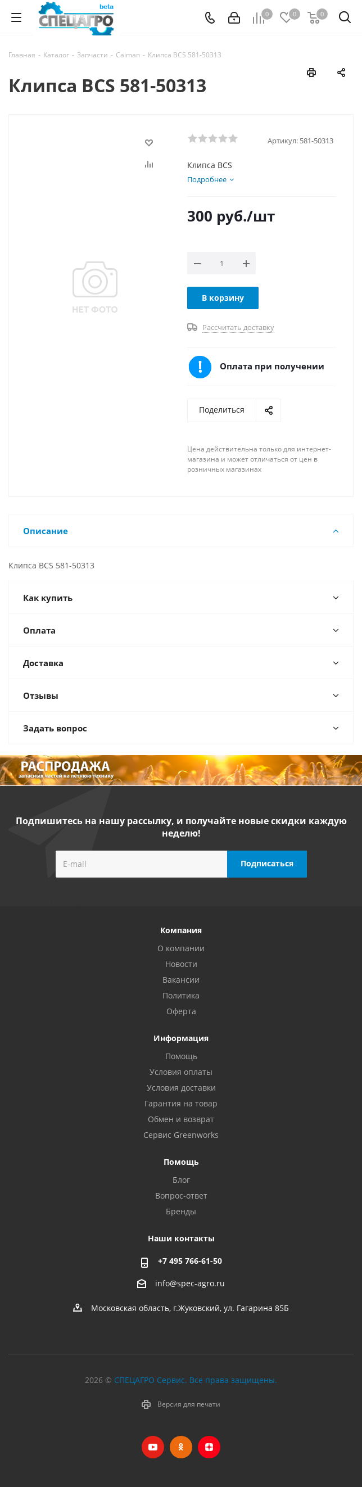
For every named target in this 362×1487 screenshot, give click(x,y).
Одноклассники (181, 1447)
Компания (181, 930)
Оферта (181, 1011)
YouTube (153, 1447)
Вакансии (181, 979)
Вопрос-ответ (181, 1195)
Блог (181, 1179)
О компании (181, 948)
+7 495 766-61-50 (190, 1260)
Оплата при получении (272, 366)
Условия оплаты (181, 1071)
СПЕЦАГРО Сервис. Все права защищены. (195, 1380)
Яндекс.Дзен (209, 1447)
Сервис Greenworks (181, 1134)
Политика (181, 995)
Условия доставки (181, 1087)
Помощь (181, 1056)
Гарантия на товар (181, 1103)
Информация (181, 1038)
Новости (181, 964)
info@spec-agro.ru (190, 1283)
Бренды (181, 1211)
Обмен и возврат (181, 1119)
